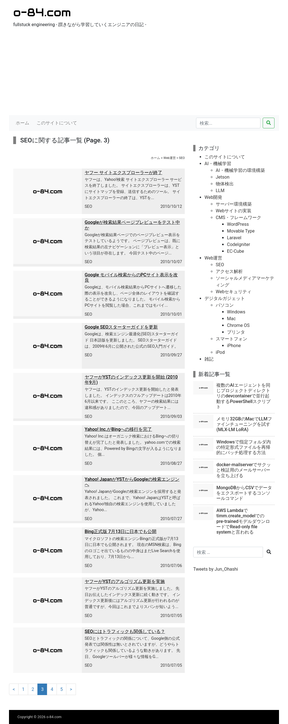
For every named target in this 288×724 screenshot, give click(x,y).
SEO (88, 206)
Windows (236, 312)
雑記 (208, 359)
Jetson (223, 177)
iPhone (234, 345)
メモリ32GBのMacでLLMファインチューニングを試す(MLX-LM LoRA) (244, 424)
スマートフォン (231, 338)
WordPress (238, 224)
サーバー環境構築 (234, 204)
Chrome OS (238, 325)
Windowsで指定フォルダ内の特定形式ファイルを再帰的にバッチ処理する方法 (243, 447)
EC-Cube (235, 251)
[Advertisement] (144, 73)
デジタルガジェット (224, 298)
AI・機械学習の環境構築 (240, 170)
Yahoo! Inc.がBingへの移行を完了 (118, 429)
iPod (220, 352)
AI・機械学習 (217, 163)
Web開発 (213, 197)
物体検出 (225, 183)
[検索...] (228, 123)
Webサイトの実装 (233, 210)
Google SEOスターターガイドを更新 (121, 327)
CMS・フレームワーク (238, 217)
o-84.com (42, 12)
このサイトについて (57, 123)
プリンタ (236, 332)
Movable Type (241, 231)
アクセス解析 (229, 271)
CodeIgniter (238, 244)
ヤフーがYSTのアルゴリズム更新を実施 (125, 581)
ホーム (22, 123)
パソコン (225, 305)
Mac (231, 318)
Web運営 (169, 158)
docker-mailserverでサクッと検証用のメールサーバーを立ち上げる (243, 470)
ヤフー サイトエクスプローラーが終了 (123, 172)
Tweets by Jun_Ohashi (215, 569)
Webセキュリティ (233, 291)
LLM (220, 190)
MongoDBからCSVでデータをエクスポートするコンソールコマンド (244, 493)
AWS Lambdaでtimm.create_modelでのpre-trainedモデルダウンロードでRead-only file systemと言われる (243, 521)
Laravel (234, 237)
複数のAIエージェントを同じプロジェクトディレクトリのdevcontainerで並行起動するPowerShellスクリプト (243, 396)
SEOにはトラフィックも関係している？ (125, 631)
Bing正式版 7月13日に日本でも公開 (120, 531)
